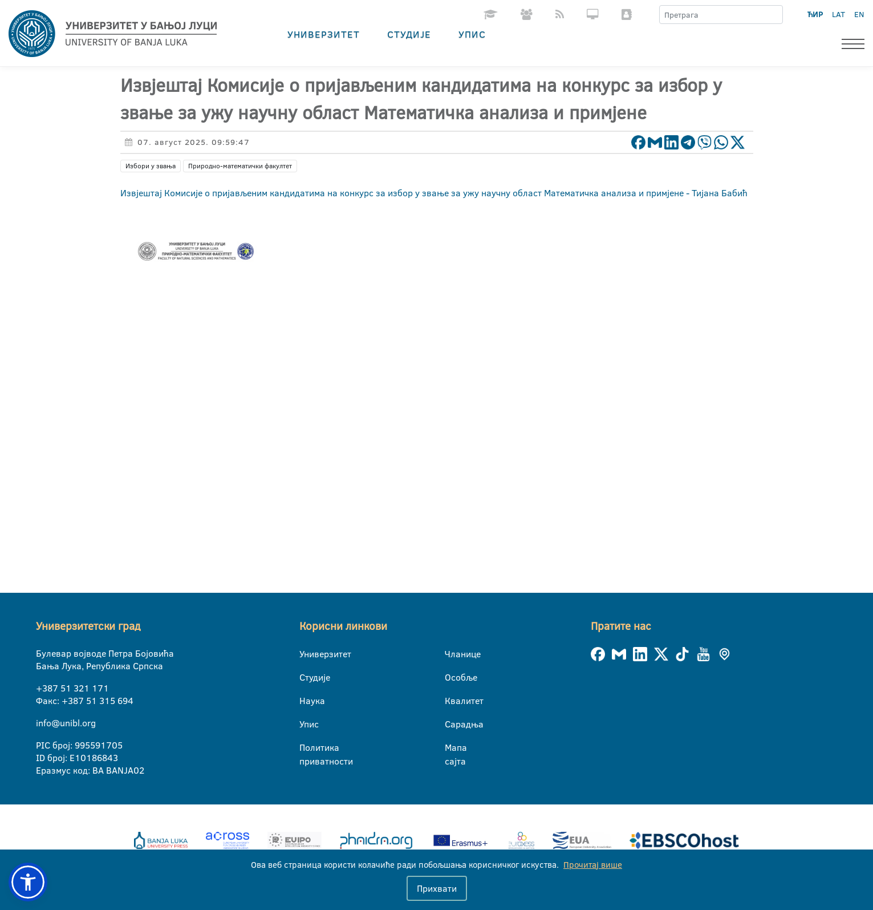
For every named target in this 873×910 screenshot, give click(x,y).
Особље (452, 677)
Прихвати (437, 888)
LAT (838, 14)
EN (859, 14)
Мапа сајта (452, 748)
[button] (27, 882)
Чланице (452, 654)
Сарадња (452, 724)
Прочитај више (592, 865)
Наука (306, 700)
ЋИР (815, 14)
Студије (409, 34)
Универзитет (323, 34)
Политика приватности (306, 748)
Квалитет (452, 700)
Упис (472, 34)
